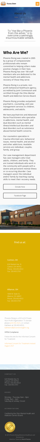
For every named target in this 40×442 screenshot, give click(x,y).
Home (16, 17)
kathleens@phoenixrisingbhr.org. (17, 327)
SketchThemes (26, 439)
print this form (15, 323)
